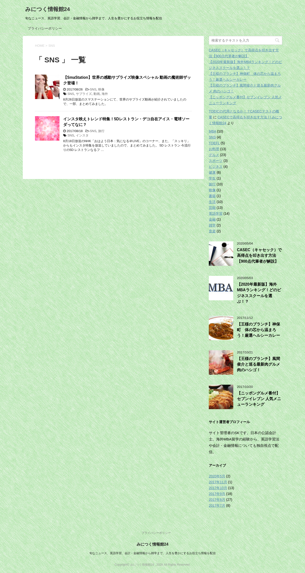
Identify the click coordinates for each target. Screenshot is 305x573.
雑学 (212, 225)
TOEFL (214, 143)
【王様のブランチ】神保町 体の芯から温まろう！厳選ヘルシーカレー (258, 330)
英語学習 (216, 213)
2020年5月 (217, 476)
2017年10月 (218, 488)
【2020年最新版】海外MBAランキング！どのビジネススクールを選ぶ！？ (259, 292)
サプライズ (84, 94)
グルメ (214, 155)
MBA (212, 131)
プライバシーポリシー (45, 28)
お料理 (214, 149)
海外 (105, 94)
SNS (93, 89)
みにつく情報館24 (47, 9)
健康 (212, 172)
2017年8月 (217, 500)
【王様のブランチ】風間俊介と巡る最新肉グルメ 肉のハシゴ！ (258, 364)
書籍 (212, 196)
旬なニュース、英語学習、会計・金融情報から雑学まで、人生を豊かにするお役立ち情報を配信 (152, 553)
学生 (212, 178)
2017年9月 (217, 494)
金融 (212, 219)
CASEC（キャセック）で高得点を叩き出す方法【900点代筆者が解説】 (259, 255)
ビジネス (216, 167)
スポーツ (216, 161)
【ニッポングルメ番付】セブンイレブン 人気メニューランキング (259, 399)
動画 (97, 94)
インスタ (82, 135)
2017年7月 (217, 505)
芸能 (212, 208)
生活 (212, 202)
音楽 (212, 231)
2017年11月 (218, 482)
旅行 (101, 131)
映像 (101, 89)
